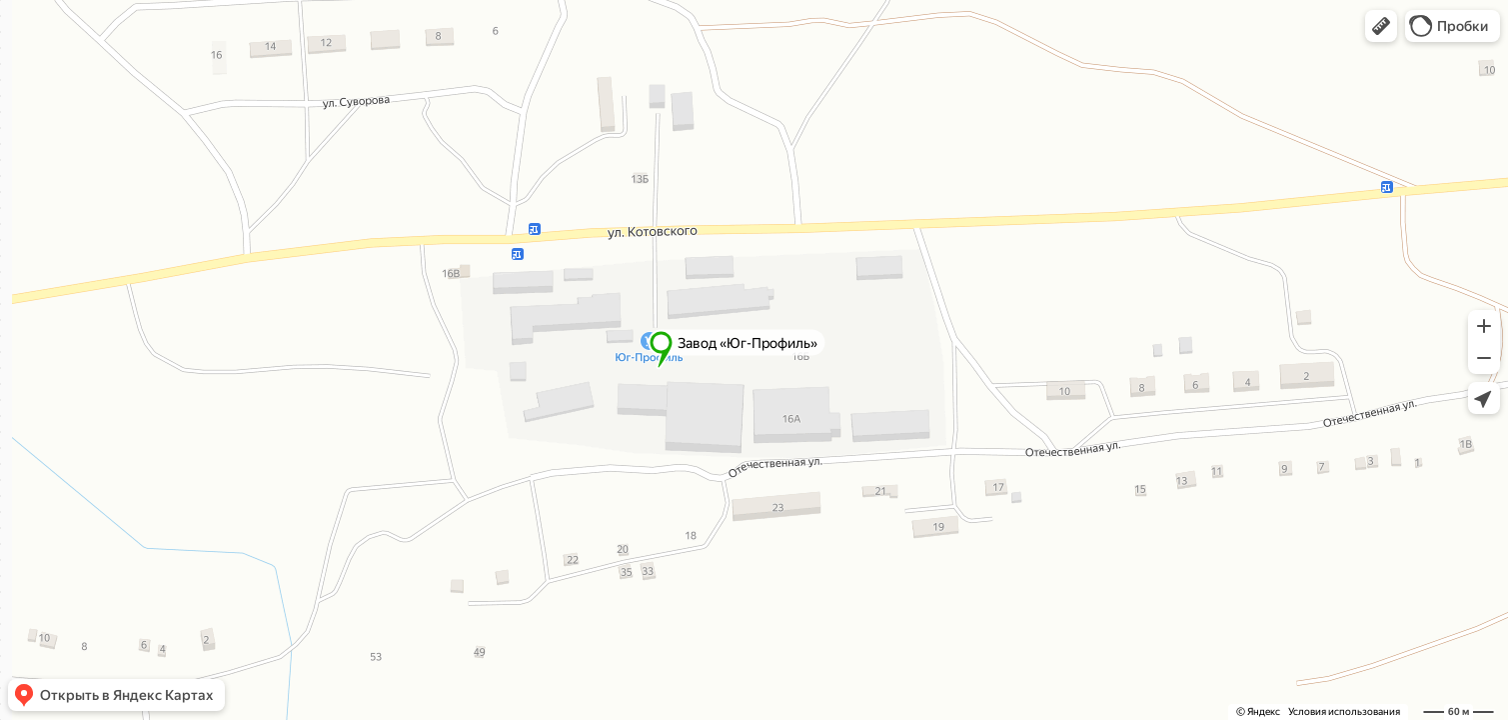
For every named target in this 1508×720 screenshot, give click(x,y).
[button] (1381, 26)
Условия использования (1344, 711)
